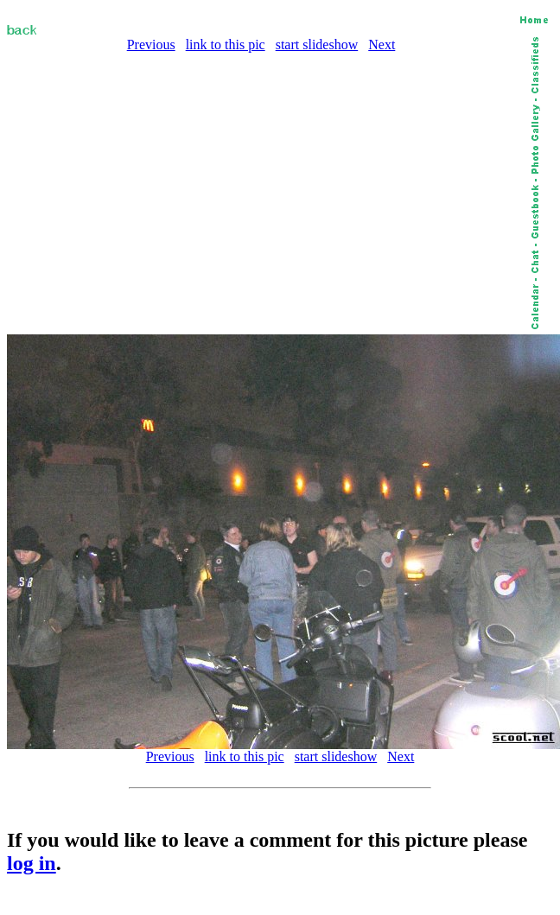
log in (31, 863)
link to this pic (225, 44)
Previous (151, 44)
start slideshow (317, 44)
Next (381, 44)
